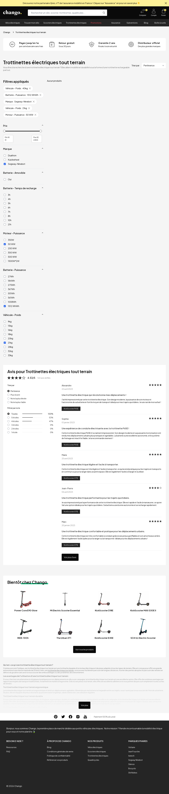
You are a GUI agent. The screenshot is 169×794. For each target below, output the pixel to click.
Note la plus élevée (18, 398)
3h (7, 194)
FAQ (8, 751)
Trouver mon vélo (31, 23)
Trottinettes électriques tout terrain (30, 32)
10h (7, 220)
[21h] (5, 224)
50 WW (9, 244)
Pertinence (15, 391)
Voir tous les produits (84, 649)
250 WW (10, 248)
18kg (8, 334)
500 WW (10, 256)
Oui (7, 179)
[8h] (5, 216)
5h (7, 203)
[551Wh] (5, 293)
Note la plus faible (18, 402)
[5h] (5, 203)
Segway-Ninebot (14, 163)
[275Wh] (5, 285)
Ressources (11, 747)
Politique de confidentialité (58, 755)
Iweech (131, 755)
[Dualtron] (5, 155)
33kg (8, 355)
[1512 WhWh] (5, 306)
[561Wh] (5, 298)
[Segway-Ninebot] (5, 164)
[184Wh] (5, 281)
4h (7, 199)
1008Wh (10, 301)
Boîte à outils (160, 23)
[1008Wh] (5, 302)
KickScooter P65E (71, 409)
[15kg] (5, 326)
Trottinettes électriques (76, 23)
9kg (7, 321)
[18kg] (5, 334)
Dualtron (10, 155)
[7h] (5, 212)
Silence (131, 764)
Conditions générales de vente (60, 751)
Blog (146, 23)
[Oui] (5, 179)
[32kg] (5, 351)
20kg (8, 338)
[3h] (5, 195)
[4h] (5, 199)
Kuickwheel (11, 159)
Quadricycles (93, 760)
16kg (8, 330)
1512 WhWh (11, 306)
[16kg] (5, 330)
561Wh (9, 297)
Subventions (132, 23)
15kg (8, 325)
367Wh (9, 289)
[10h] (5, 220)
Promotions (96, 23)
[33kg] (5, 355)
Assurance (115, 23)
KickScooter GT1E (71, 478)
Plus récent (15, 395)
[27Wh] (5, 276)
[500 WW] (5, 257)
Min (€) (7, 137)
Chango (6, 32)
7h (7, 211)
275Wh (9, 285)
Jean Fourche (134, 751)
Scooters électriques (52, 23)
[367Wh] (5, 289)
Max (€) (36, 137)
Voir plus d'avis (70, 557)
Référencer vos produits (57, 760)
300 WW (10, 252)
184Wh (9, 280)
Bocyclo (132, 768)
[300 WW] (5, 253)
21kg (8, 342)
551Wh (9, 293)
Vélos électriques (12, 23)
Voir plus (84, 705)
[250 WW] (5, 248)
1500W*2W (11, 261)
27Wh (9, 276)
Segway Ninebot (135, 760)
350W (9, 239)
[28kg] (5, 347)
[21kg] (5, 343)
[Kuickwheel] (5, 160)
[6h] (5, 207)
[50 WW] (5, 244)
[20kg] (5, 338)
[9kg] (5, 322)
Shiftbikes (132, 772)
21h (7, 224)
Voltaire (131, 747)
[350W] (5, 240)
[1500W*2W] (5, 261)
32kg (8, 351)
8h (7, 216)
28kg (8, 346)
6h (7, 207)
